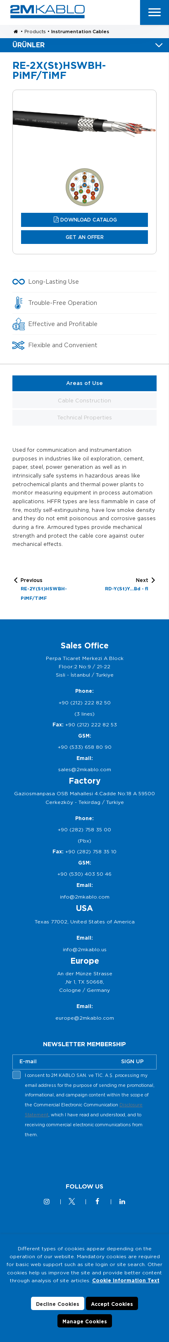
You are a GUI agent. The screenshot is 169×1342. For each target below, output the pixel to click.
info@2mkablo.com (84, 897)
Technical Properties (84, 417)
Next (126, 585)
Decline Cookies (57, 1304)
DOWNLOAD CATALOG (88, 220)
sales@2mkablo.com (84, 769)
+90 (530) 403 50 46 (84, 874)
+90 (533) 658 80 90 (85, 747)
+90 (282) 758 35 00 (84, 829)
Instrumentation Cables (80, 31)
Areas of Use (84, 383)
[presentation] (75, 1159)
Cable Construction (84, 400)
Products (35, 31)
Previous (51, 590)
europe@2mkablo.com (84, 1018)
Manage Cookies (84, 1321)
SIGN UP (132, 1061)
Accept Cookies (112, 1304)
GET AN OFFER (85, 237)
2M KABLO (47, 11)
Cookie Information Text (125, 1280)
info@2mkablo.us (85, 949)
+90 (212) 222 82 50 (85, 702)
